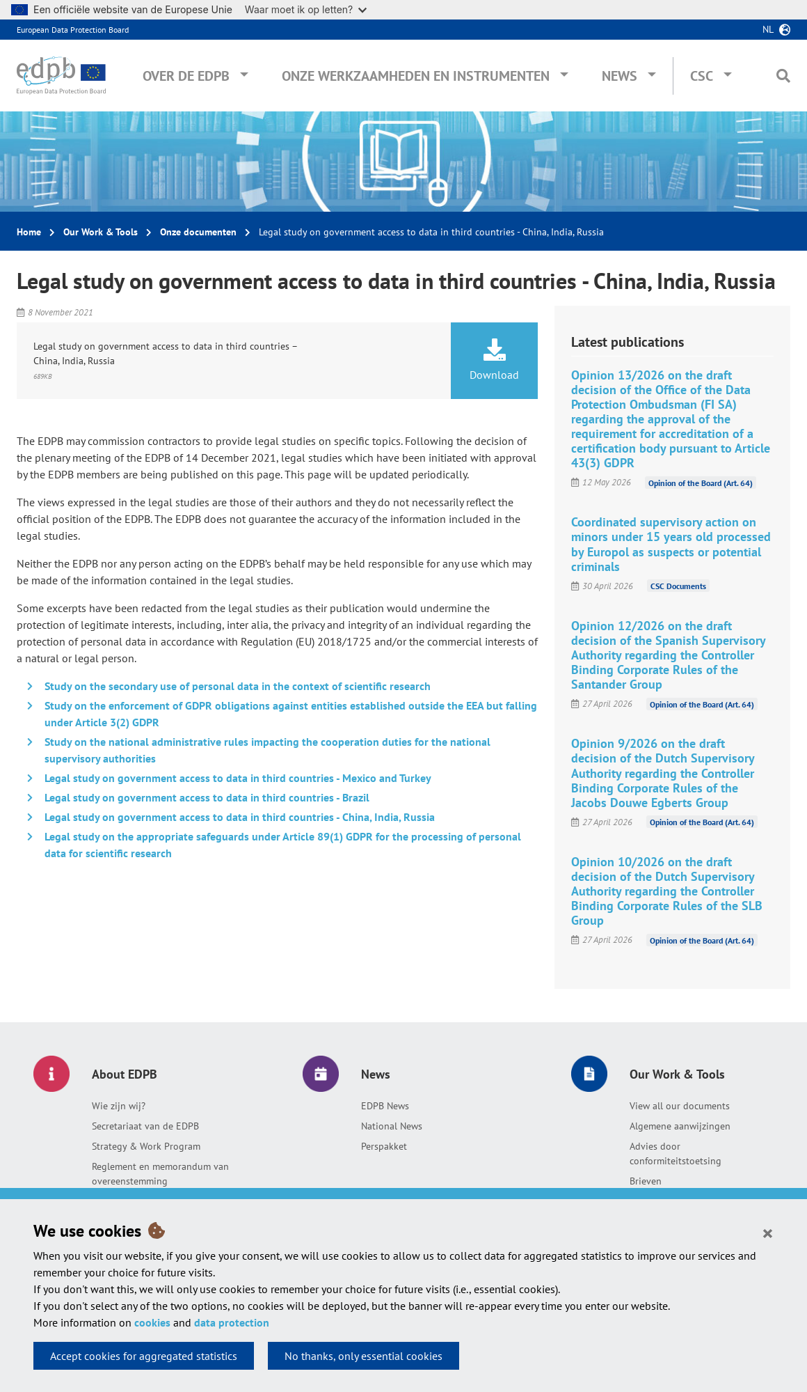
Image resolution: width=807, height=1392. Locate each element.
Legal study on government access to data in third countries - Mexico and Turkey (238, 778)
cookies (152, 1322)
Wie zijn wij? (118, 1106)
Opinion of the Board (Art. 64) (700, 482)
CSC (701, 76)
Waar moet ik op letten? (306, 9)
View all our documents (680, 1106)
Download (494, 360)
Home (29, 232)
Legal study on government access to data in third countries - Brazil (207, 797)
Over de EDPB (186, 76)
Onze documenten (198, 232)
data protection (231, 1322)
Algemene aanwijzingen (680, 1126)
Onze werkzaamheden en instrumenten (416, 76)
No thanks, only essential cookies (363, 1356)
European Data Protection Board (73, 29)
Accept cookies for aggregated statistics (143, 1356)
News (619, 76)
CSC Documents (678, 586)
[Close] (768, 1232)
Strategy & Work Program (146, 1146)
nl (768, 29)
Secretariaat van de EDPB (145, 1126)
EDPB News (385, 1106)
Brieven (646, 1181)
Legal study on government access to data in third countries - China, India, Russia (240, 817)
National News (391, 1126)
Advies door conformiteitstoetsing (675, 1153)
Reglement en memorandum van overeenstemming (160, 1173)
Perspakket (384, 1146)
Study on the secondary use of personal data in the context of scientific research (238, 686)
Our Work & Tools (100, 232)
